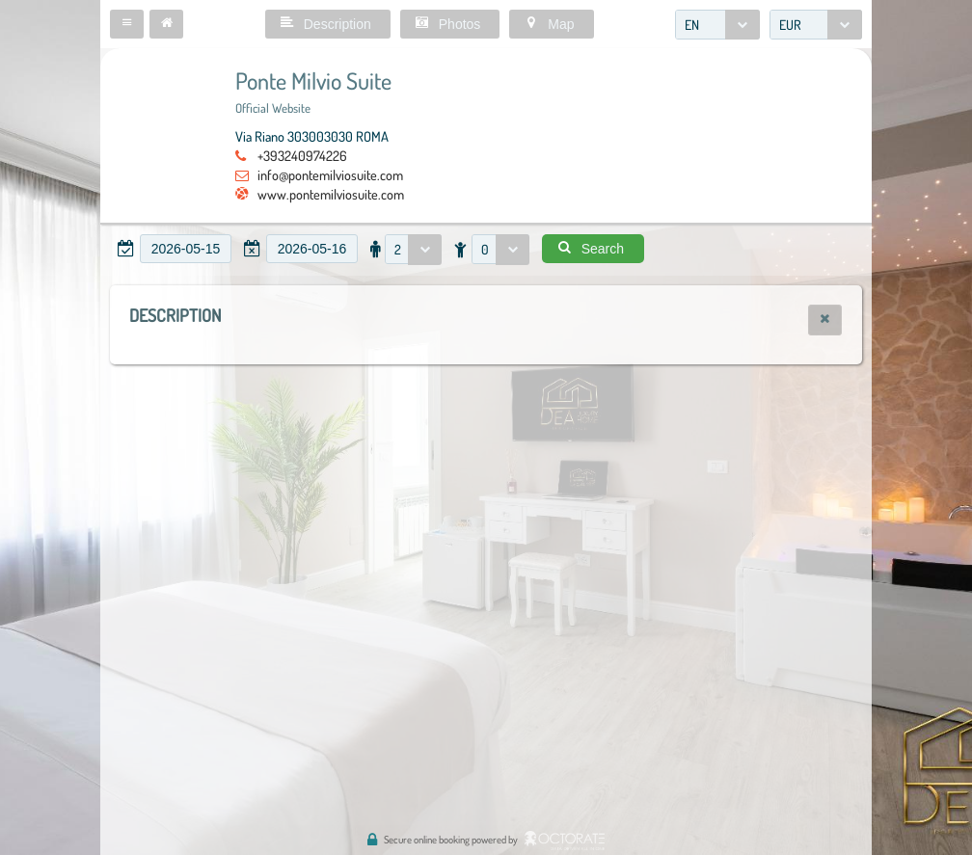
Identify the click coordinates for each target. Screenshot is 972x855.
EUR (790, 24)
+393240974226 (302, 155)
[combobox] (717, 25)
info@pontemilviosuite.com (330, 174)
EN (692, 24)
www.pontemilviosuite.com (330, 193)
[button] (127, 24)
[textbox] (185, 248)
